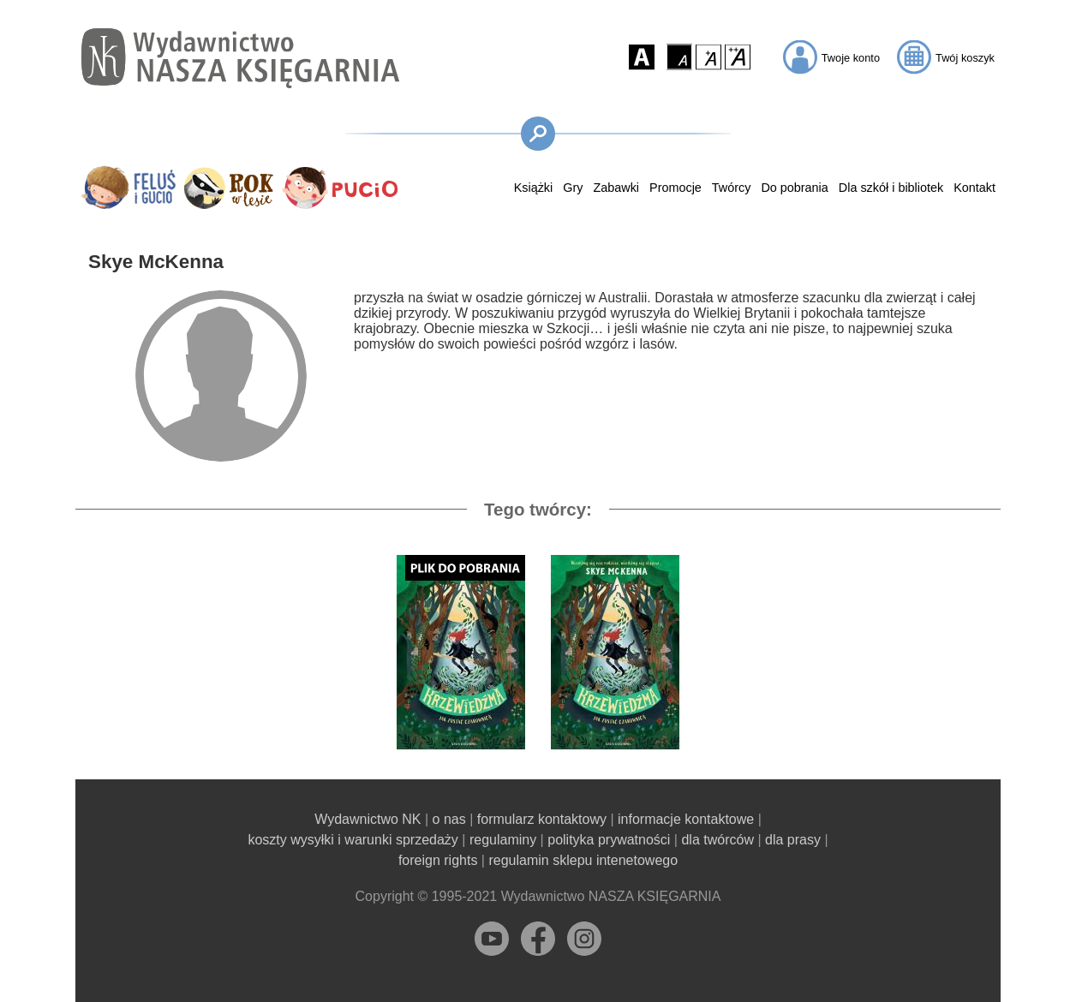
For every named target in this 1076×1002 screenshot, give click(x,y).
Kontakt (974, 187)
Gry (573, 187)
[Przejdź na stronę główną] (240, 58)
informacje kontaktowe (686, 819)
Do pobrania (794, 187)
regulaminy (502, 839)
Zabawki (616, 187)
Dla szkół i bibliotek (891, 187)
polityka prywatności (608, 839)
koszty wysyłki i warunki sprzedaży (352, 839)
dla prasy (793, 839)
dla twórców (717, 839)
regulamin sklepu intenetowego (583, 860)
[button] (642, 56)
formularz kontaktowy (542, 819)
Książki (533, 187)
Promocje (675, 187)
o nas (449, 819)
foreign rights (438, 860)
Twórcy (731, 187)
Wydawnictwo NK (367, 819)
